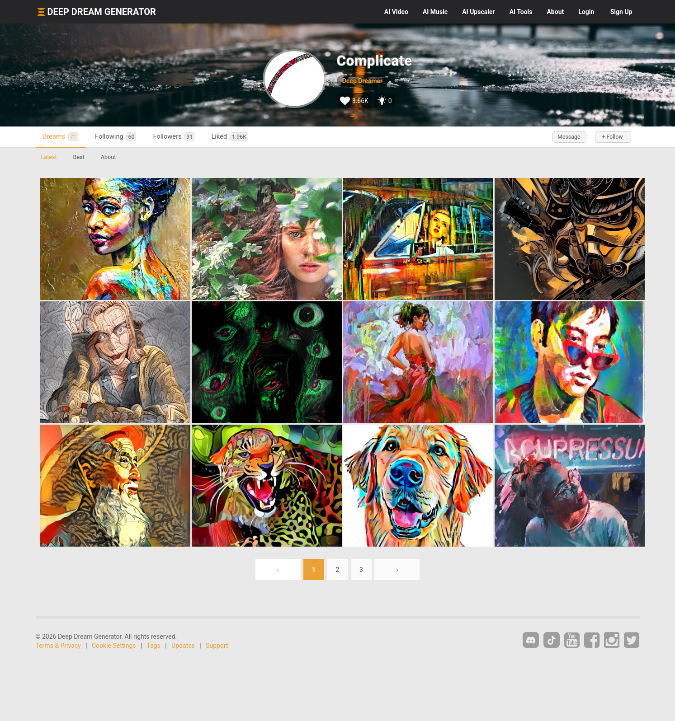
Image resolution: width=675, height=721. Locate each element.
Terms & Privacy (58, 645)
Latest (49, 157)
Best (79, 157)
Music (435, 11)
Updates (183, 645)
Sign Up (621, 11)
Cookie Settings (114, 645)
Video (396, 11)
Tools (521, 11)
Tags (153, 645)
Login (586, 11)
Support (217, 645)
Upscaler (478, 11)
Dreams (60, 136)
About (555, 11)
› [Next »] (397, 569)
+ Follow (612, 137)
